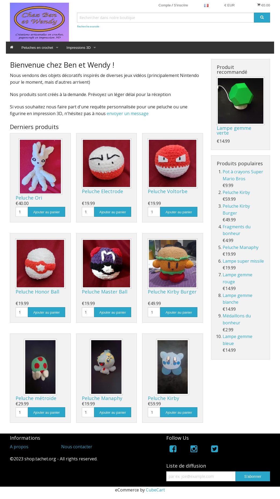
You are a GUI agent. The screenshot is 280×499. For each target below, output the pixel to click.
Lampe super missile (243, 261)
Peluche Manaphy (102, 398)
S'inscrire (181, 5)
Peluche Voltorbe (167, 191)
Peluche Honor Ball (37, 291)
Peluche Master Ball (104, 291)
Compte (165, 5)
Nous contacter (76, 447)
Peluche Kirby (163, 398)
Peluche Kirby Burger (172, 291)
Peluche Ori (29, 198)
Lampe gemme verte (234, 130)
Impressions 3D (79, 48)
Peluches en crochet (37, 48)
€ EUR (229, 5)
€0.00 (263, 5)
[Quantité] (22, 212)
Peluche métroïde (36, 398)
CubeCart (155, 490)
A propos (19, 447)
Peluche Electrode (102, 191)
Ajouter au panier (46, 212)
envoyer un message (128, 113)
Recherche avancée (88, 26)
